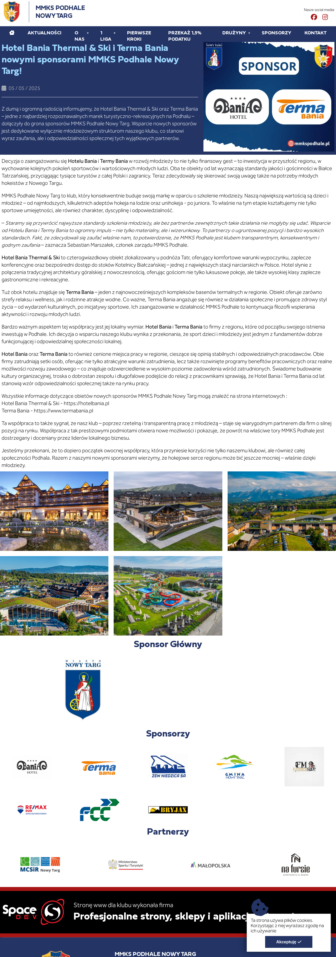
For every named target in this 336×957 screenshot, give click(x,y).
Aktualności (44, 32)
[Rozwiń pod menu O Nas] (88, 32)
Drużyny (234, 32)
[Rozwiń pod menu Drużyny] (249, 32)
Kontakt (315, 32)
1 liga (105, 36)
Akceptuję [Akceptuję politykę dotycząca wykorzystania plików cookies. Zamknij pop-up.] (286, 942)
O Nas (80, 36)
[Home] (12, 32)
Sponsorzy (276, 32)
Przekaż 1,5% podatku (185, 36)
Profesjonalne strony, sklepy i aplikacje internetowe (194, 916)
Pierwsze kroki (139, 36)
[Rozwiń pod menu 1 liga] (115, 32)
